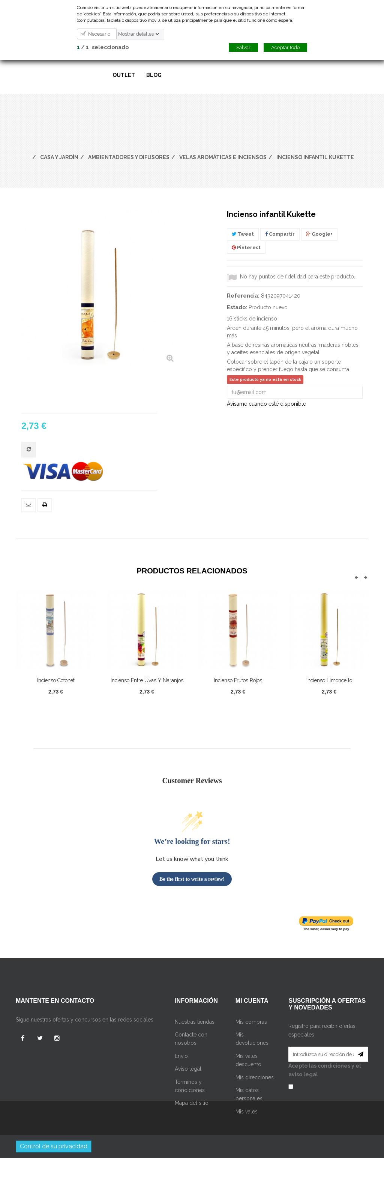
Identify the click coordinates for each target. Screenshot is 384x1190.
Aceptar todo (285, 47)
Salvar (243, 47)
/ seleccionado (103, 47)
